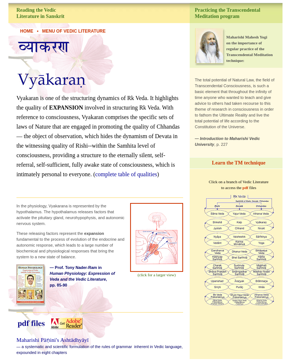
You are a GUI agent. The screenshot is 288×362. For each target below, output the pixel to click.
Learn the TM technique (238, 163)
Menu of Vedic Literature (74, 31)
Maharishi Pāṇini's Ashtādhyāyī (52, 340)
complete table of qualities (126, 174)
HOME (26, 31)
